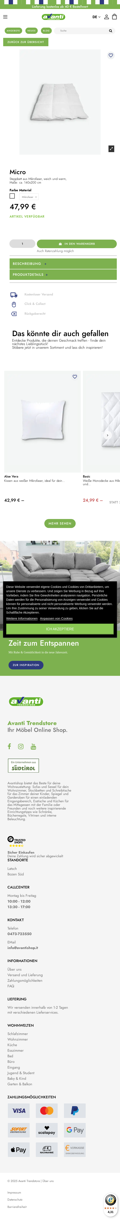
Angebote (13, 30)
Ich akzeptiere (60, 629)
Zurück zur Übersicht (25, 42)
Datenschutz (14, 1199)
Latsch (12, 868)
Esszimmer (15, 1050)
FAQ (10, 986)
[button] (107, 435)
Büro (10, 1061)
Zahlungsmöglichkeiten (24, 980)
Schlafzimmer (17, 1033)
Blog (46, 30)
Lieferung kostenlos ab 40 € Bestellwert (60, 6)
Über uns (14, 969)
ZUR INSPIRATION (26, 665)
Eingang (13, 1067)
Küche (12, 1044)
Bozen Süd (15, 874)
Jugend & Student (20, 1072)
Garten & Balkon (19, 1084)
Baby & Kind (16, 1078)
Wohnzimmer (17, 1039)
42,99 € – (14, 500)
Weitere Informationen (22, 618)
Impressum (14, 1192)
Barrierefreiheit (16, 1207)
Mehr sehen (60, 523)
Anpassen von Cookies (56, 618)
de (97, 16)
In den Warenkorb (77, 244)
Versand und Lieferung (25, 974)
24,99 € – (93, 500)
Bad (10, 1056)
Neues (31, 30)
